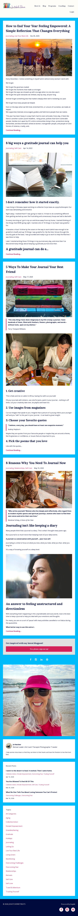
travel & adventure (13, 887)
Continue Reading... (13, 130)
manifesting (10, 859)
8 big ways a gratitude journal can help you (37, 143)
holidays (9, 838)
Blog (44, 6)
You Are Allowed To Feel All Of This (20, 781)
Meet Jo (37, 6)
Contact (71, 6)
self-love (9, 883)
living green (10, 855)
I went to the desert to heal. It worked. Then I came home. (29, 771)
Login (72, 12)
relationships (19, 468)
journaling (10, 36)
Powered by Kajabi (68, 904)
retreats (9, 875)
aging (8, 818)
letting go (10, 846)
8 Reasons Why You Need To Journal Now (36, 463)
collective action (11, 774)
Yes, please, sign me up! (39, 649)
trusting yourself (49, 774)
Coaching (61, 6)
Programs (52, 6)
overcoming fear (37, 774)
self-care (17, 148)
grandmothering (12, 830)
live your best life (21, 36)
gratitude (9, 834)
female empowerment (24, 774)
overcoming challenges (13, 795)
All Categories (11, 814)
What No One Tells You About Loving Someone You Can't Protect (31, 792)
